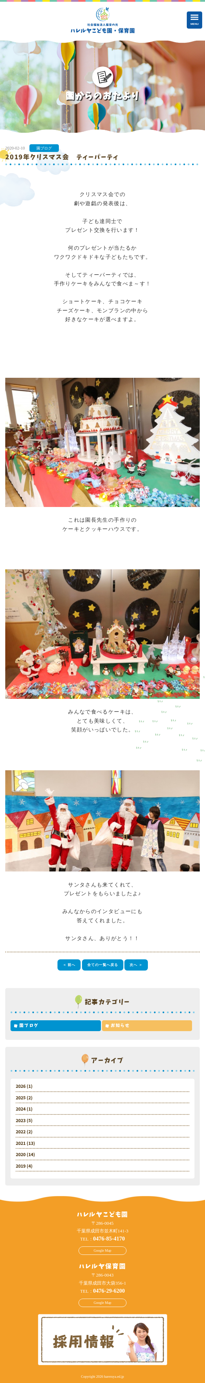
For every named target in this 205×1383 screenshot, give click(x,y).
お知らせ (120, 1025)
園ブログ (44, 148)
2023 (21, 1121)
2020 (21, 1155)
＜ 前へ (69, 965)
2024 (21, 1109)
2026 (21, 1086)
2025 (21, 1098)
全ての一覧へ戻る (102, 965)
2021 (21, 1143)
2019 (21, 1166)
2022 (21, 1132)
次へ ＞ (136, 965)
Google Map (102, 1250)
